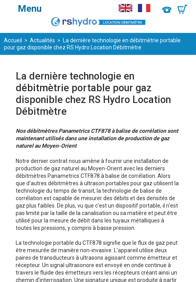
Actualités (42, 40)
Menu (30, 8)
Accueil (13, 40)
